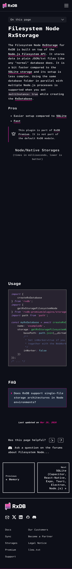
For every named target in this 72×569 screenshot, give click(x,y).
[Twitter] (14, 517)
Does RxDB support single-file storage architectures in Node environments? (38, 397)
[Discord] (34, 517)
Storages (11, 543)
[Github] (28, 517)
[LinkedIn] (21, 517)
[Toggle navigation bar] (66, 5)
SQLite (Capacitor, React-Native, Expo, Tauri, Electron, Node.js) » (55, 478)
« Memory (12, 478)
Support (10, 556)
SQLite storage (20, 72)
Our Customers (38, 529)
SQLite (61, 116)
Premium (10, 549)
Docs (8, 529)
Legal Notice (37, 543)
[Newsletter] (7, 517)
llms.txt (34, 549)
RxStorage (50, 45)
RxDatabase (23, 98)
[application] (37, 214)
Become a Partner (40, 536)
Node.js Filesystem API (27, 54)
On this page (20, 19)
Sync (8, 536)
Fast (17, 121)
